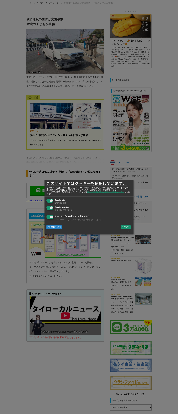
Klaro (128, 231)
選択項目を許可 (54, 227)
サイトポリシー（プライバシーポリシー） (105, 192)
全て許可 (126, 227)
